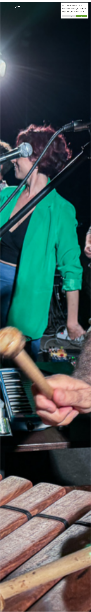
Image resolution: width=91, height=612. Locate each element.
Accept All (81, 16)
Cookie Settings (69, 16)
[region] (74, 10)
